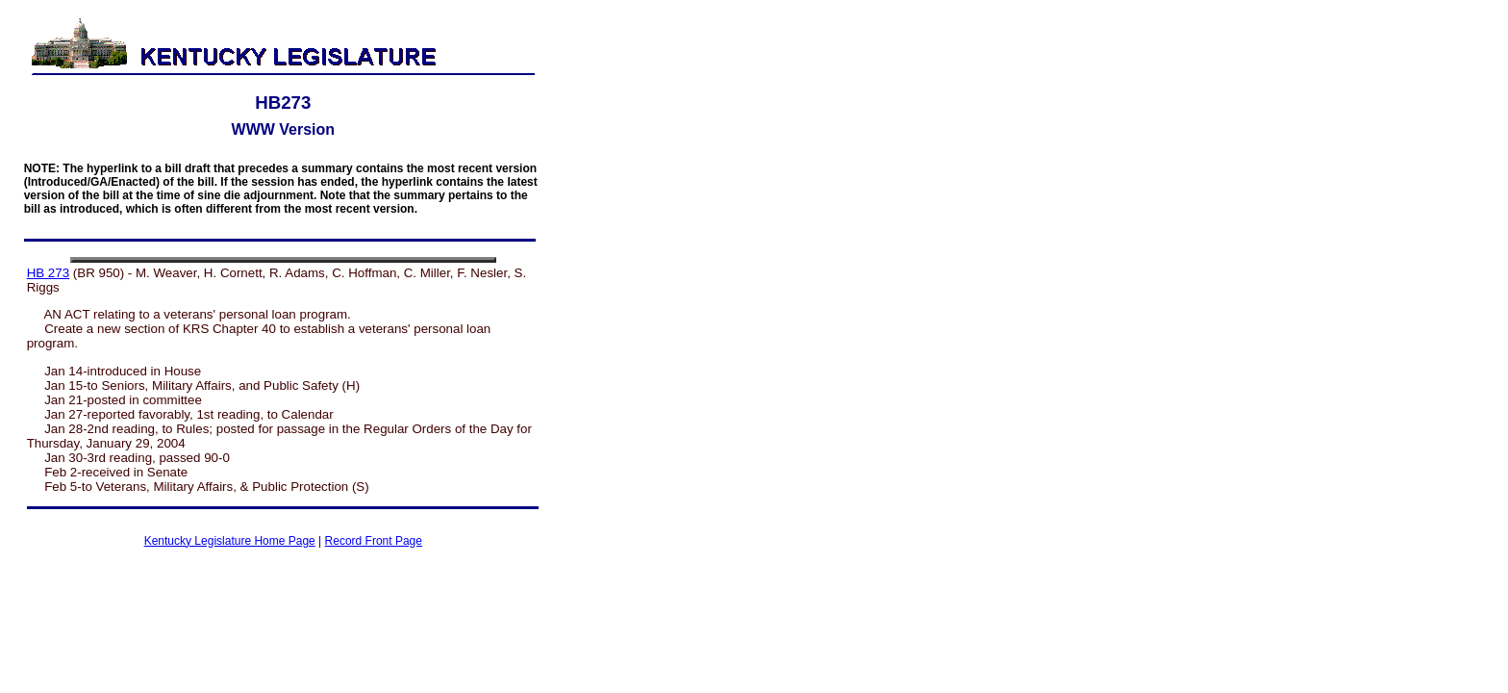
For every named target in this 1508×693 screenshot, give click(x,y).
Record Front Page (373, 541)
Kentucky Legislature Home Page (229, 541)
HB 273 (48, 273)
